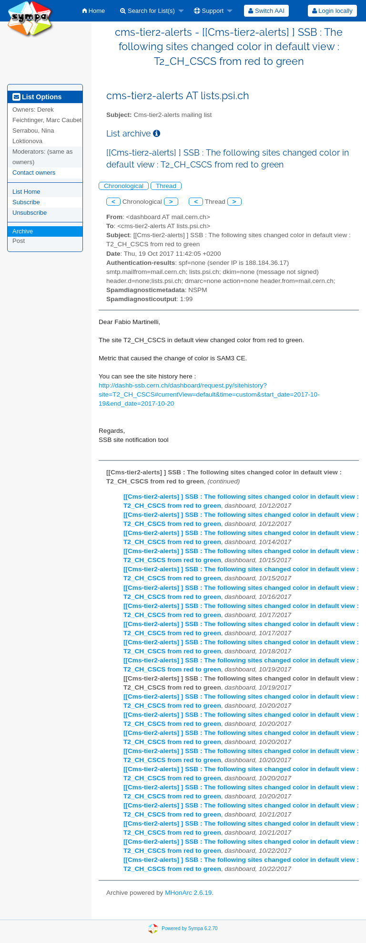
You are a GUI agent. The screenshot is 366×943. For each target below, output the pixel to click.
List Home (26, 191)
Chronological (123, 185)
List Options (36, 97)
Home (93, 10)
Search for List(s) (147, 10)
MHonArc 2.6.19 (188, 892)
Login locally (332, 10)
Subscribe (26, 202)
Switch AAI (266, 10)
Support (209, 10)
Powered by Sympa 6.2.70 (189, 928)
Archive (22, 231)
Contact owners (33, 172)
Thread (166, 185)
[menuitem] (93, 10)
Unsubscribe (29, 212)
